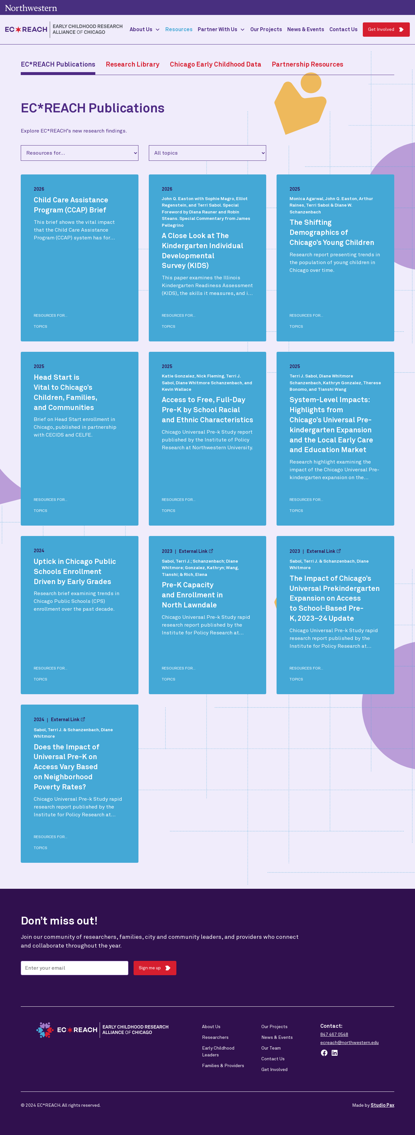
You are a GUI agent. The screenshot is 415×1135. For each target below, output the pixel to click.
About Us (211, 1027)
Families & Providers (223, 1066)
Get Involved (274, 1069)
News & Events (305, 29)
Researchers (215, 1037)
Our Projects (266, 29)
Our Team (271, 1048)
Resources (179, 29)
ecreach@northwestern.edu (349, 1042)
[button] (145, 29)
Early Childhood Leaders (218, 1051)
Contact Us (343, 29)
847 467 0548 (334, 1034)
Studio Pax (382, 1105)
